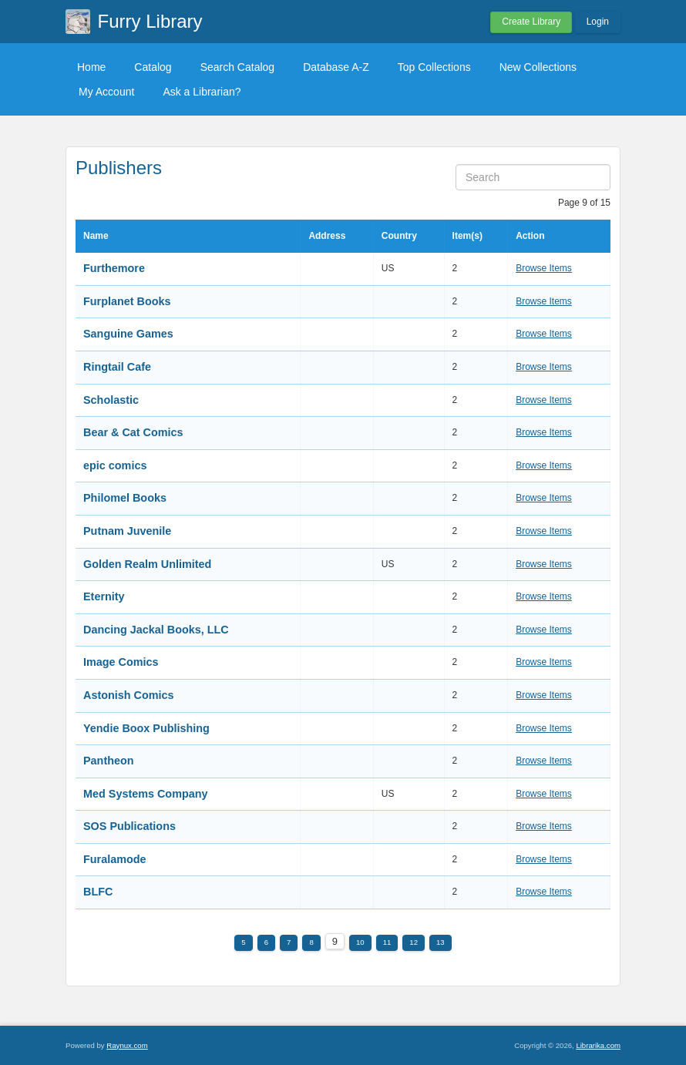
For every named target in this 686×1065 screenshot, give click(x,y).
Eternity (104, 596)
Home (91, 67)
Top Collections (434, 67)
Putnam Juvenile (127, 531)
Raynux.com (126, 1045)
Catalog (152, 67)
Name (96, 235)
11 (387, 942)
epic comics (114, 465)
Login (598, 21)
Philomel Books (124, 498)
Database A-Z (336, 67)
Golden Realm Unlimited (147, 564)
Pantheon (108, 760)
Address (326, 235)
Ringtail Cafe (117, 367)
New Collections (538, 67)
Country (399, 235)
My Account (106, 92)
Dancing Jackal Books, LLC (156, 629)
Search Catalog (237, 67)
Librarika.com (598, 1045)
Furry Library (150, 21)
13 (440, 942)
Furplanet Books (127, 301)
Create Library (531, 21)
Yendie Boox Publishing (146, 728)
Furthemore (114, 268)
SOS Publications (129, 826)
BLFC (98, 891)
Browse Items (544, 268)
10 (360, 942)
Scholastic (111, 400)
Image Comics (121, 662)
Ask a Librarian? (201, 92)
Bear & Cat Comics (133, 432)
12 (413, 942)
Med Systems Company (145, 794)
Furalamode (114, 859)
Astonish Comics (128, 695)
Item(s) (467, 235)
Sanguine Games (128, 334)
